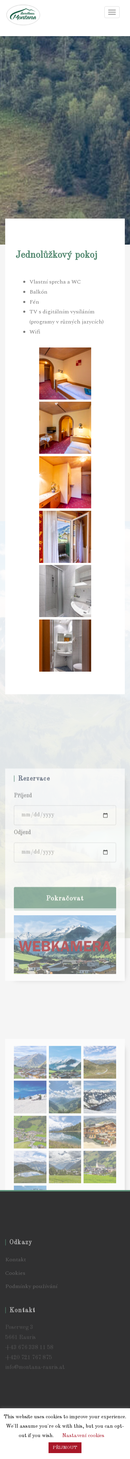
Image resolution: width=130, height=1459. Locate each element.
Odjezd (22, 917)
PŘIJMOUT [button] (65, 1447)
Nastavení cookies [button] (83, 1435)
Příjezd (23, 880)
